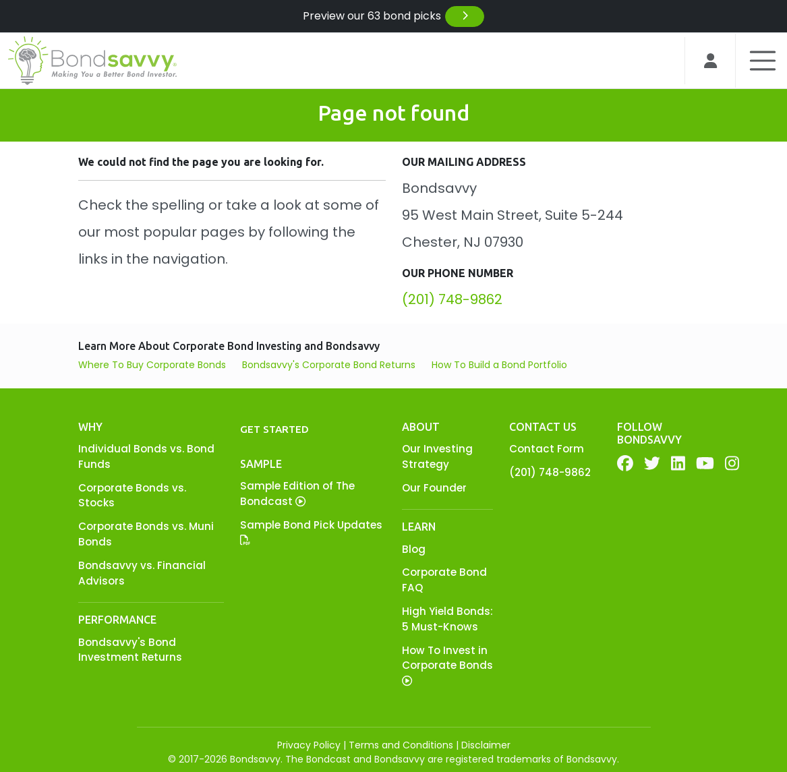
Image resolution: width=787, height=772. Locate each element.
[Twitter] (652, 463)
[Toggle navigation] (757, 61)
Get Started (274, 429)
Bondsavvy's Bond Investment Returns (130, 650)
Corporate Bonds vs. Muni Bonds (146, 534)
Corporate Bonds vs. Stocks (132, 495)
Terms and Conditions (401, 745)
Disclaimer (486, 745)
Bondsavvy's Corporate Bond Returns (328, 365)
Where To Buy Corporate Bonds (152, 365)
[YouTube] (705, 463)
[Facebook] (625, 463)
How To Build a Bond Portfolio (499, 365)
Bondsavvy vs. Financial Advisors (142, 573)
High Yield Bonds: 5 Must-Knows (447, 619)
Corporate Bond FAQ (444, 580)
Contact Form (546, 449)
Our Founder (434, 488)
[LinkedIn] (678, 463)
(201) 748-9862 (452, 299)
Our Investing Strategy (437, 456)
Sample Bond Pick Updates (311, 531)
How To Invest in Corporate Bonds (447, 664)
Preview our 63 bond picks (394, 16)
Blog (414, 549)
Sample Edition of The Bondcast (297, 493)
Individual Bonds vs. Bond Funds (146, 456)
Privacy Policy (309, 745)
